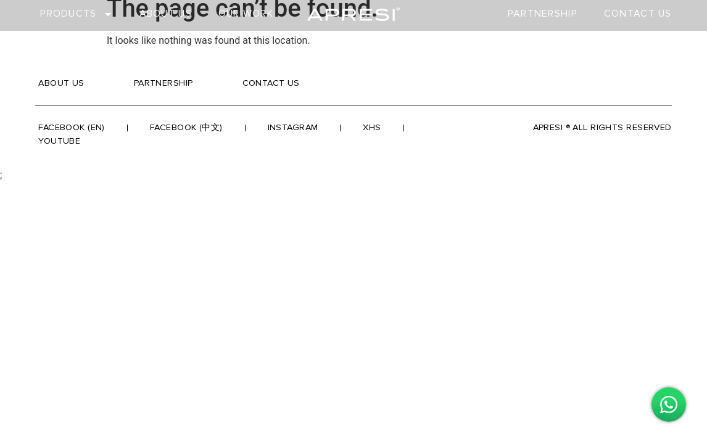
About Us (165, 13)
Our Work (245, 13)
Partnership (542, 13)
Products (76, 14)
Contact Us (638, 13)
